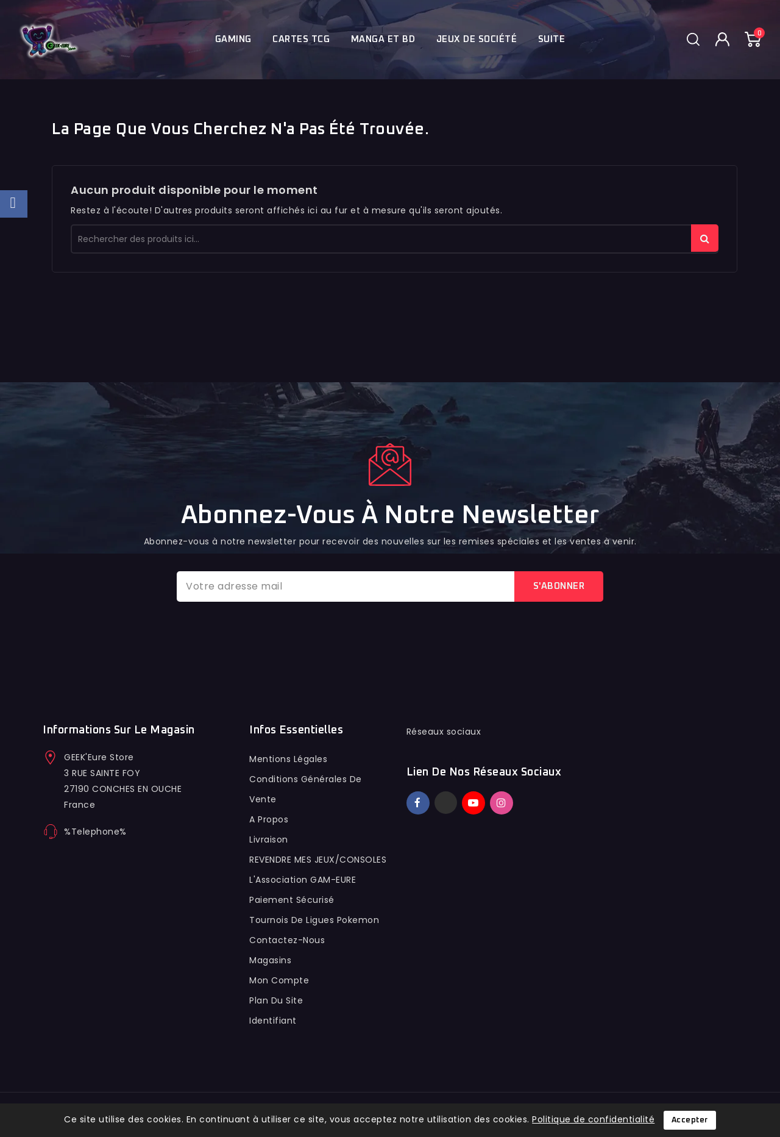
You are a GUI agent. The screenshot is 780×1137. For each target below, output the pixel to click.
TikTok (519, 797)
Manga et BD (383, 39)
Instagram (503, 802)
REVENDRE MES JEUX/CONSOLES (317, 860)
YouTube (475, 802)
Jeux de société (476, 39)
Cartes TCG (301, 39)
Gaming (233, 39)
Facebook (419, 802)
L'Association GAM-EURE (302, 880)
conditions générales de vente (305, 789)
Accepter (690, 1120)
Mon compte (279, 980)
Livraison (268, 839)
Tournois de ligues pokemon (314, 920)
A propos (268, 819)
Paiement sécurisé (292, 900)
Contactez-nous (287, 940)
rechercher (704, 238)
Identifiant (273, 1020)
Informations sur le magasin (119, 730)
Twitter (445, 802)
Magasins (270, 960)
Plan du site (276, 1000)
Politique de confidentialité (593, 1119)
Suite (552, 39)
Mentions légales (288, 759)
